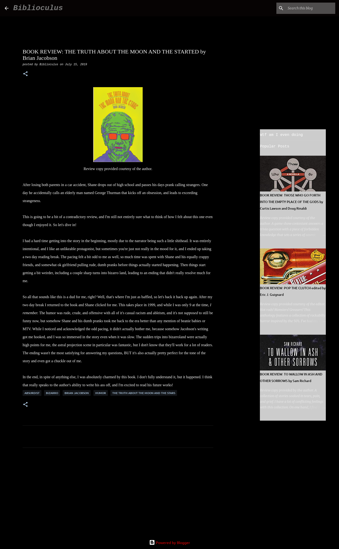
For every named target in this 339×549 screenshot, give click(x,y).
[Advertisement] (118, 495)
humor (100, 393)
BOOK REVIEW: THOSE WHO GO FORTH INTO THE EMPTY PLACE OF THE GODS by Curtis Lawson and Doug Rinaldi (291, 202)
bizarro (52, 393)
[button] (25, 74)
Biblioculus (38, 8)
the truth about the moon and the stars (143, 393)
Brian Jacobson (77, 393)
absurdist (32, 393)
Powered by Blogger (169, 542)
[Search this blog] (310, 8)
